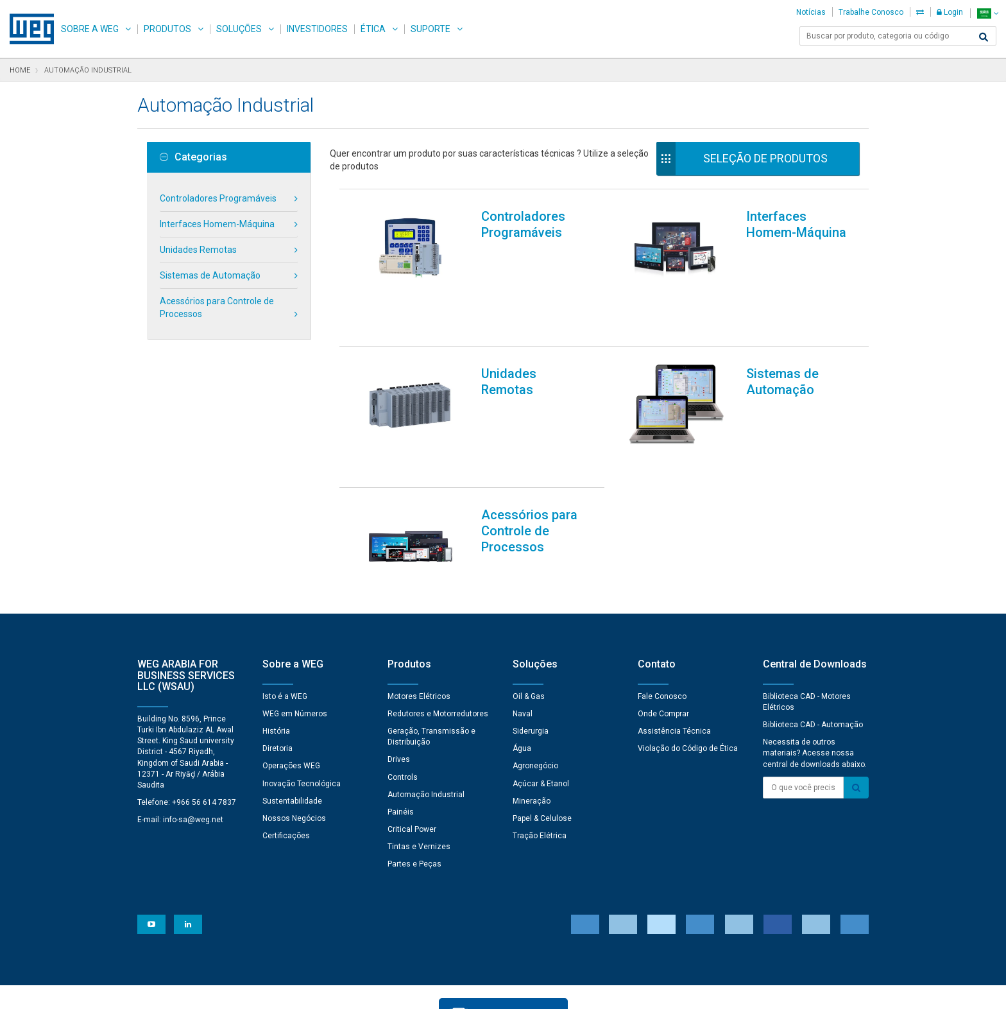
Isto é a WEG (284, 630)
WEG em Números (294, 647)
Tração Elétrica (540, 769)
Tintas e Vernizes (419, 780)
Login (950, 12)
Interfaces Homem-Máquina (217, 224)
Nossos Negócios (294, 752)
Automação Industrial (426, 728)
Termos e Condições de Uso (512, 990)
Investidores (317, 29)
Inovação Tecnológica (301, 717)
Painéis (401, 745)
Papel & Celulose (542, 752)
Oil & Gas (529, 630)
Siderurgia (531, 664)
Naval (523, 647)
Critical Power (412, 763)
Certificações (286, 769)
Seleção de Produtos (765, 158)
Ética (373, 29)
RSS (586, 990)
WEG (27, 29)
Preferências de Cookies (515, 951)
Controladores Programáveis (218, 198)
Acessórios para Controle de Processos (217, 307)
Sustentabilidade (292, 734)
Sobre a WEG (90, 29)
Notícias (811, 12)
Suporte (430, 29)
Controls (403, 711)
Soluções (239, 29)
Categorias (193, 157)
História (276, 664)
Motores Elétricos (419, 630)
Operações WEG (291, 699)
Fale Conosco (662, 630)
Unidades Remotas (198, 250)
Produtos (167, 29)
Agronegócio (535, 699)
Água (522, 682)
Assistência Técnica (674, 664)
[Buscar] (983, 37)
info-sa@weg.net (193, 753)
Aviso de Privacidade (265, 990)
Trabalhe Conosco (871, 12)
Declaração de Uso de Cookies (381, 990)
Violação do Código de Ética (688, 682)
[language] (987, 13)
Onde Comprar (663, 647)
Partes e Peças (414, 797)
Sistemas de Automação (210, 275)
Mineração (531, 734)
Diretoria (277, 682)
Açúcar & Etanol (541, 717)
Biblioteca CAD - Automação (813, 658)
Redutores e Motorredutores (438, 647)
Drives (399, 693)
